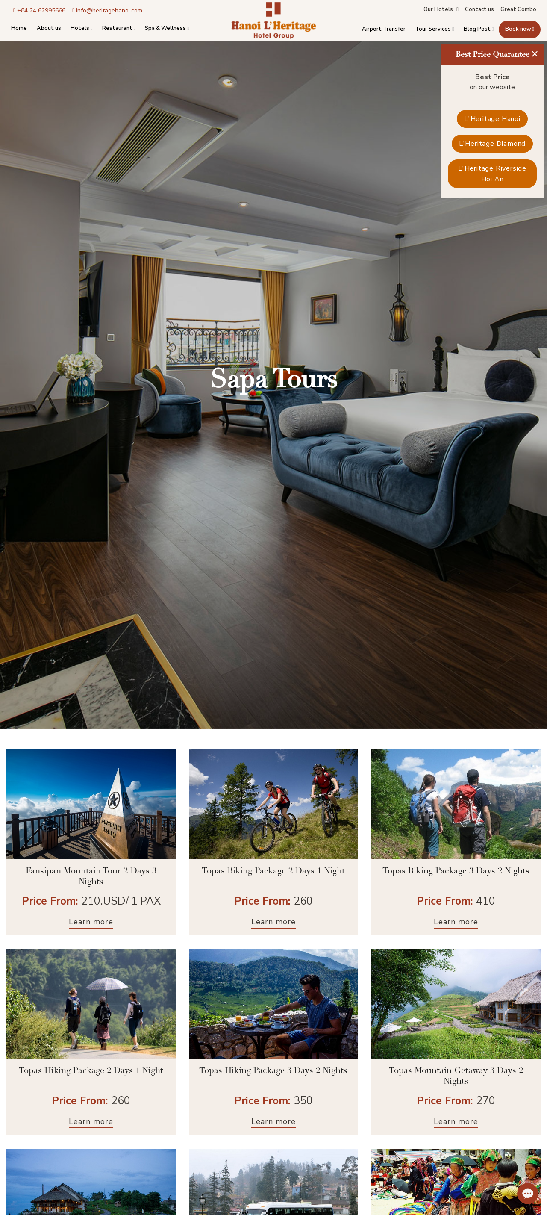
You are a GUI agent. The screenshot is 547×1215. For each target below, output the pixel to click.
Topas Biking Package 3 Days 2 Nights (455, 871)
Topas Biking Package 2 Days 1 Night (273, 871)
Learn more (91, 922)
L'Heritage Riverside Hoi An (492, 174)
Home (19, 28)
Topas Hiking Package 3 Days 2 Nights (273, 1070)
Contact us (479, 9)
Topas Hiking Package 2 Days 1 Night (91, 1070)
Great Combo (518, 9)
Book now (519, 29)
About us (49, 28)
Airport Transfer (384, 29)
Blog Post (479, 29)
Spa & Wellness (167, 28)
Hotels (81, 28)
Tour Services (434, 29)
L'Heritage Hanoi (492, 119)
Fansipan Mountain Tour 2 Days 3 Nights (91, 876)
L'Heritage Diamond (492, 144)
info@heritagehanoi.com (107, 11)
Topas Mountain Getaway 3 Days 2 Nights (456, 1076)
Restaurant (118, 28)
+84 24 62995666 (39, 11)
